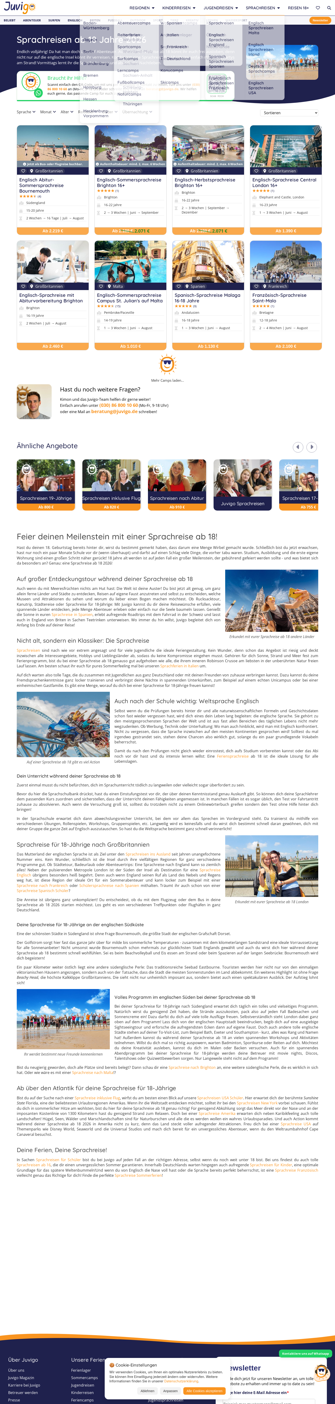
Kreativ (192, 20)
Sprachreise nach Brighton (192, 1067)
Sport (158, 20)
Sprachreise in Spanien (72, 614)
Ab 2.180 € (122, 231)
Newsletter (320, 20)
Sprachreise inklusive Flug (97, 1097)
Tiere (174, 20)
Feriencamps (82, 1400)
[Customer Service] (321, 1372)
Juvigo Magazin (21, 1377)
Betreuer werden (23, 1392)
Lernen (212, 20)
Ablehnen (147, 1391)
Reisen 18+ (298, 7)
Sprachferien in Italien (179, 666)
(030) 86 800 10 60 (118, 405)
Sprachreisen (28, 650)
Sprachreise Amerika (217, 1113)
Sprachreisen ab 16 (34, 1164)
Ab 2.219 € (52, 231)
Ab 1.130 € (208, 346)
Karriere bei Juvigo (24, 1385)
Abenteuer (32, 20)
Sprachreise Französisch (296, 1170)
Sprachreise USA (296, 1124)
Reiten (95, 20)
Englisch (75, 20)
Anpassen (170, 1391)
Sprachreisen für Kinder (271, 1164)
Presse (14, 1400)
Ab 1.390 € (285, 231)
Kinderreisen (82, 1392)
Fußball (115, 20)
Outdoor (138, 20)
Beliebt (10, 20)
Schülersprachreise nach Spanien (109, 885)
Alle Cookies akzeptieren (204, 1391)
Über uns (16, 1370)
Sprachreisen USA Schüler (220, 1097)
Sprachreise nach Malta (92, 1072)
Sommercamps (84, 1377)
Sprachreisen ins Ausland (148, 854)
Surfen (54, 20)
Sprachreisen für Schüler (58, 1159)
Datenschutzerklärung (181, 1381)
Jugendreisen (82, 1385)
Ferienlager (81, 1370)
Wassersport (236, 20)
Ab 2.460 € (52, 346)
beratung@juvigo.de (162, 89)
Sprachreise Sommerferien (138, 1175)
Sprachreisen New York (257, 1103)
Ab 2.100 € (285, 346)
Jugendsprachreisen (165, 1400)
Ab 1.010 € (130, 346)
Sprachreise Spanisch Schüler (43, 890)
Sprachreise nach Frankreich (42, 885)
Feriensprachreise (233, 756)
